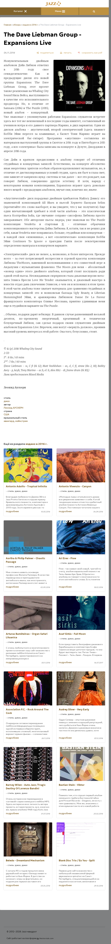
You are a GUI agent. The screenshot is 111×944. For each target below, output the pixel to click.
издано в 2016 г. (30, 25)
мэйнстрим (21, 421)
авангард (9, 421)
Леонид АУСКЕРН (13, 407)
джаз (7, 401)
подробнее (12, 511)
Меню (60, 11)
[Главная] (54, 3)
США (6, 414)
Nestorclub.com (47, 938)
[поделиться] (45, 53)
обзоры (17, 25)
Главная (7, 25)
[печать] (65, 53)
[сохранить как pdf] (90, 53)
